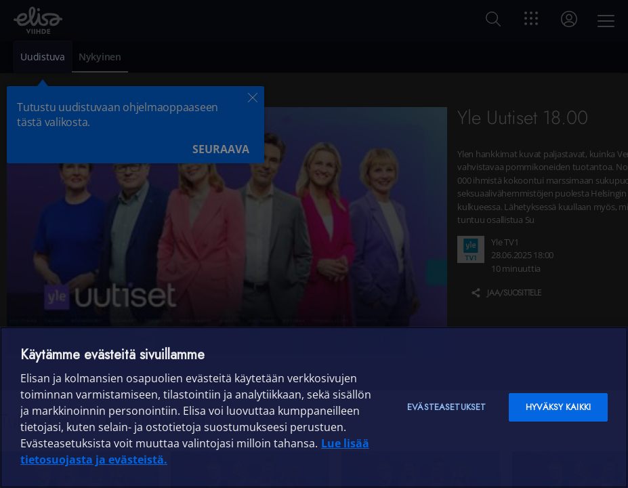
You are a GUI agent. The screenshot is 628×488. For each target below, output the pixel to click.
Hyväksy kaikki (558, 407)
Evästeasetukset (446, 407)
